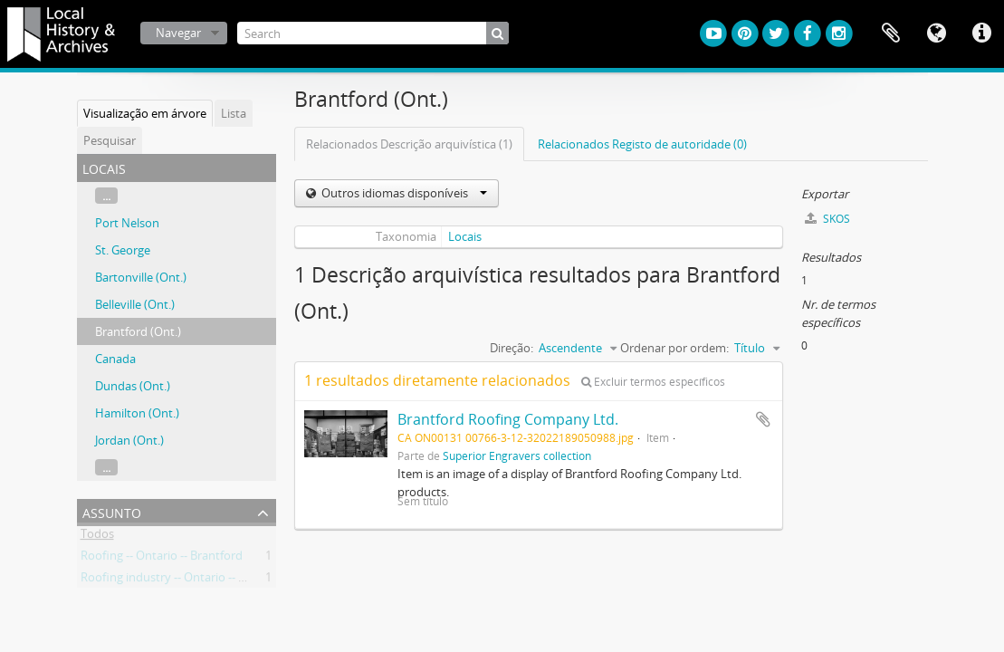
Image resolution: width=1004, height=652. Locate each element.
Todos (97, 537)
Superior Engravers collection (517, 455)
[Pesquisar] (497, 33)
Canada (115, 358)
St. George (122, 250)
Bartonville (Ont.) (140, 277)
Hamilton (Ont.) (137, 413)
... (106, 195)
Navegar (178, 32)
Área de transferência (890, 33)
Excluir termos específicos (653, 381)
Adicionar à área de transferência (763, 419)
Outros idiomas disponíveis (403, 193)
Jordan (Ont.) (129, 440)
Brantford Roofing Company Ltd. (507, 419)
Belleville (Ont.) (135, 304)
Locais (465, 236)
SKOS (827, 218)
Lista (233, 113)
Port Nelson (127, 223)
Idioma (936, 33)
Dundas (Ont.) (132, 386)
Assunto (111, 511)
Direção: (511, 348)
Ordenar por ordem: (674, 348)
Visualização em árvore (144, 113)
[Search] (373, 33)
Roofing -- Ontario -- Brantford (162, 559)
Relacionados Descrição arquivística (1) (409, 144)
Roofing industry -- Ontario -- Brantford (186, 580)
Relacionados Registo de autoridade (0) (642, 144)
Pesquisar (109, 140)
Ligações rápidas (981, 33)
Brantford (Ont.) (138, 331)
